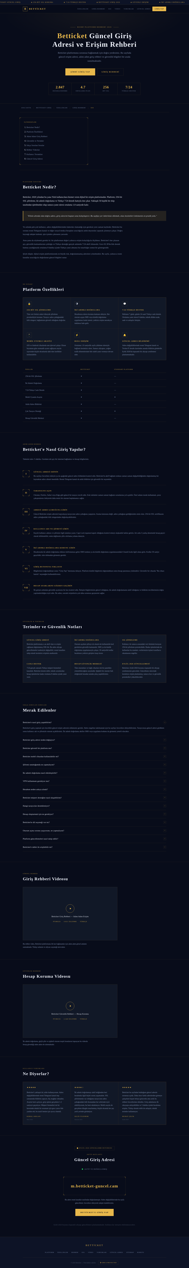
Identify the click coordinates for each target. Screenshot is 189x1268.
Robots (140, 1252)
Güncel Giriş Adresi (35, 159)
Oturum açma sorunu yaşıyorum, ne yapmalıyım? (94, 830)
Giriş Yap (159, 9)
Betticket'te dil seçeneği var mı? (94, 822)
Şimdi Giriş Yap (80, 72)
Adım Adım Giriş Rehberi (37, 136)
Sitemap (130, 1252)
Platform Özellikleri (35, 132)
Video (117, 9)
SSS (109, 9)
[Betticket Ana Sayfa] (34, 9)
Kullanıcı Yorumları (35, 154)
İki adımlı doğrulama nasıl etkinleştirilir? (94, 773)
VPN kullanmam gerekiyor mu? (94, 781)
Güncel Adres (144, 9)
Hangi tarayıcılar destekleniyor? (94, 806)
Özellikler (82, 9)
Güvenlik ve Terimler (35, 141)
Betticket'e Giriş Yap (94, 1212)
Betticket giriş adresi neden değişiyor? (94, 740)
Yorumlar (129, 9)
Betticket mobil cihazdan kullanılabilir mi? (94, 756)
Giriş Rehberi (98, 9)
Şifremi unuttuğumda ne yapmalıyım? (94, 764)
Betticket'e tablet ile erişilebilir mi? (94, 847)
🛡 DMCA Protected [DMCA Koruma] (108, 1262)
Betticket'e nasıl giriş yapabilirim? (94, 722)
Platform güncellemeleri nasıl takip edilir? (94, 838)
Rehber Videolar (33, 150)
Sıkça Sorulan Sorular (35, 145)
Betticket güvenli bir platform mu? (94, 748)
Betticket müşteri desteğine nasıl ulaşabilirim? (94, 797)
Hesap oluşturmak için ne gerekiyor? (94, 814)
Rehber (74, 1252)
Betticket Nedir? (33, 127)
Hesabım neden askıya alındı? (94, 789)
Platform (49, 1252)
